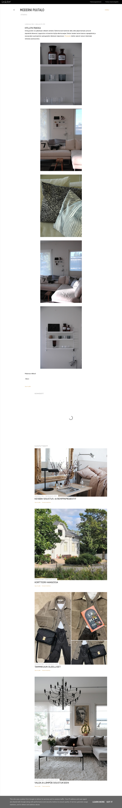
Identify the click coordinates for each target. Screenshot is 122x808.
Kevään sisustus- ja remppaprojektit (55, 498)
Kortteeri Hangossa (46, 582)
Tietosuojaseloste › (96, 2)
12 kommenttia (46, 586)
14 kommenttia (46, 502)
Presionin (67, 36)
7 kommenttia (46, 786)
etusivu (24, 15)
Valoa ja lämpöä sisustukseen (52, 782)
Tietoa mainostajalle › (112, 2)
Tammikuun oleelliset (48, 666)
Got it (110, 802)
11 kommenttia (46, 670)
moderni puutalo (32, 10)
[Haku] (107, 10)
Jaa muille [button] (28, 386)
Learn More (99, 802)
